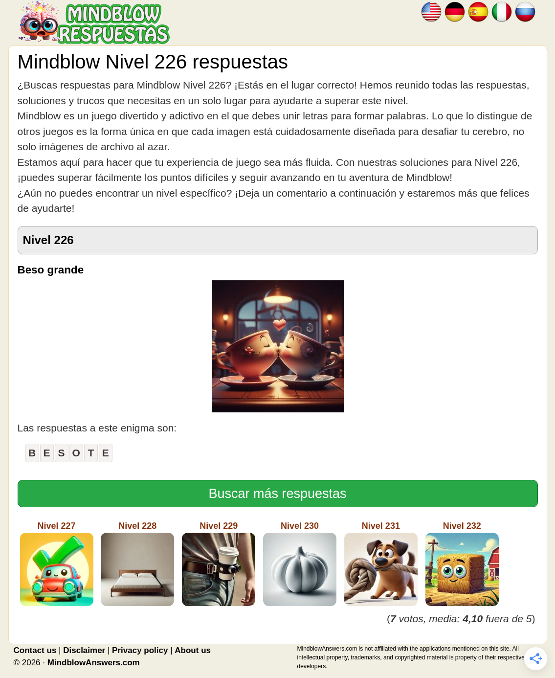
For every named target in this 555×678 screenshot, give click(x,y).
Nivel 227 (56, 563)
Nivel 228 (137, 563)
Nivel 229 (218, 563)
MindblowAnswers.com (93, 662)
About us (193, 650)
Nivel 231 (381, 563)
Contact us (35, 650)
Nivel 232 (462, 563)
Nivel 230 (299, 563)
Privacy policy (140, 650)
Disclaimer (84, 650)
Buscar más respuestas (277, 493)
